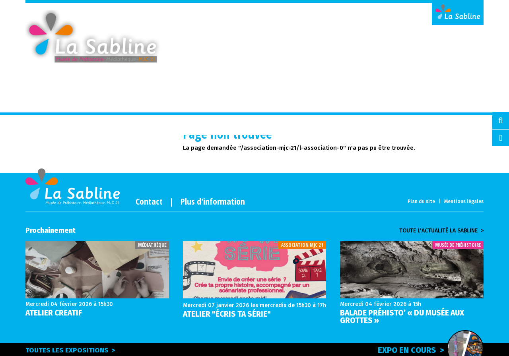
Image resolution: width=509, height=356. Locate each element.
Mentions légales (464, 201)
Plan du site (421, 201)
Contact (149, 201)
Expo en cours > (431, 349)
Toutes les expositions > (70, 350)
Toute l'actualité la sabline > (441, 231)
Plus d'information (213, 201)
